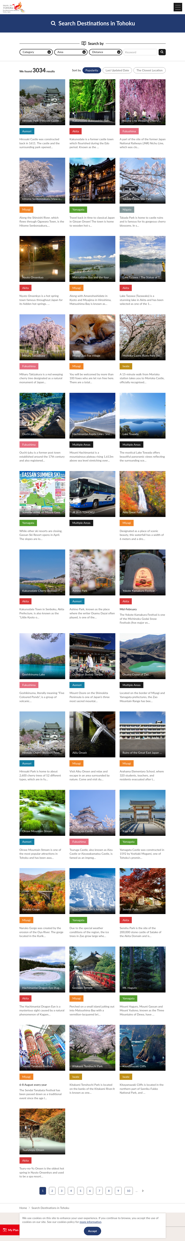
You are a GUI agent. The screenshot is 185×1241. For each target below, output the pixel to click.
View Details (27, 81)
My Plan (10, 1230)
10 (128, 1190)
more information (90, 1222)
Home (23, 1208)
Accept (92, 1231)
